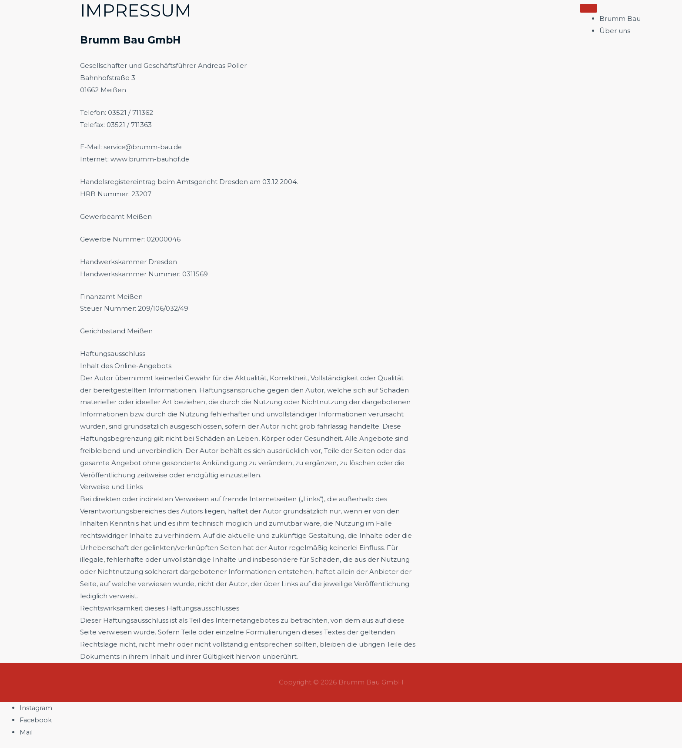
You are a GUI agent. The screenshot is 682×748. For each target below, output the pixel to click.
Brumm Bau (620, 18)
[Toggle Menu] (588, 8)
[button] (658, 23)
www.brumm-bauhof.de (150, 159)
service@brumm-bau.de (144, 147)
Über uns (614, 31)
